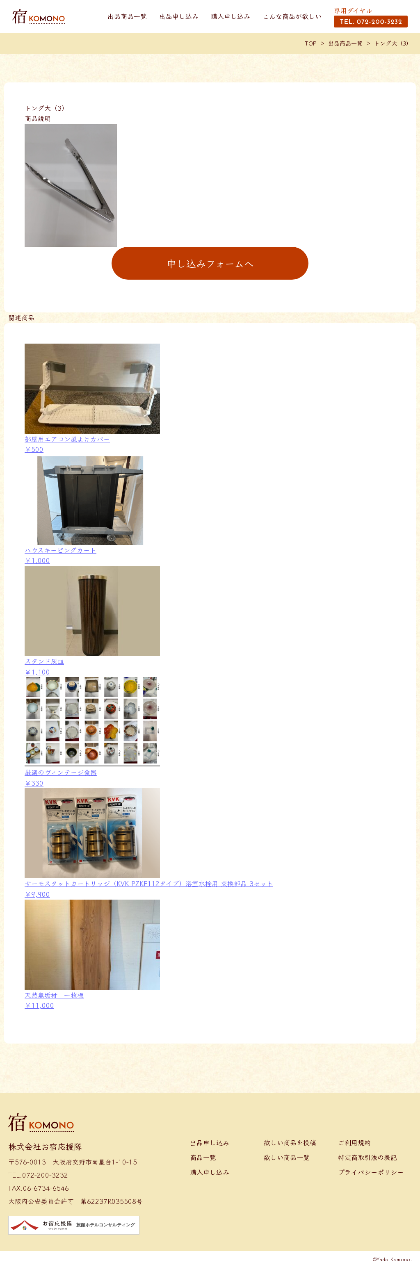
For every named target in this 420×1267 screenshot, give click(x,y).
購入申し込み (230, 16)
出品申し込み (179, 16)
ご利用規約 (354, 1142)
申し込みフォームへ (210, 263)
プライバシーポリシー (371, 1172)
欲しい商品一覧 (287, 1157)
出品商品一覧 (127, 16)
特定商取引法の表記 (367, 1157)
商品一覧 (203, 1157)
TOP (311, 43)
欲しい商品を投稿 (290, 1142)
